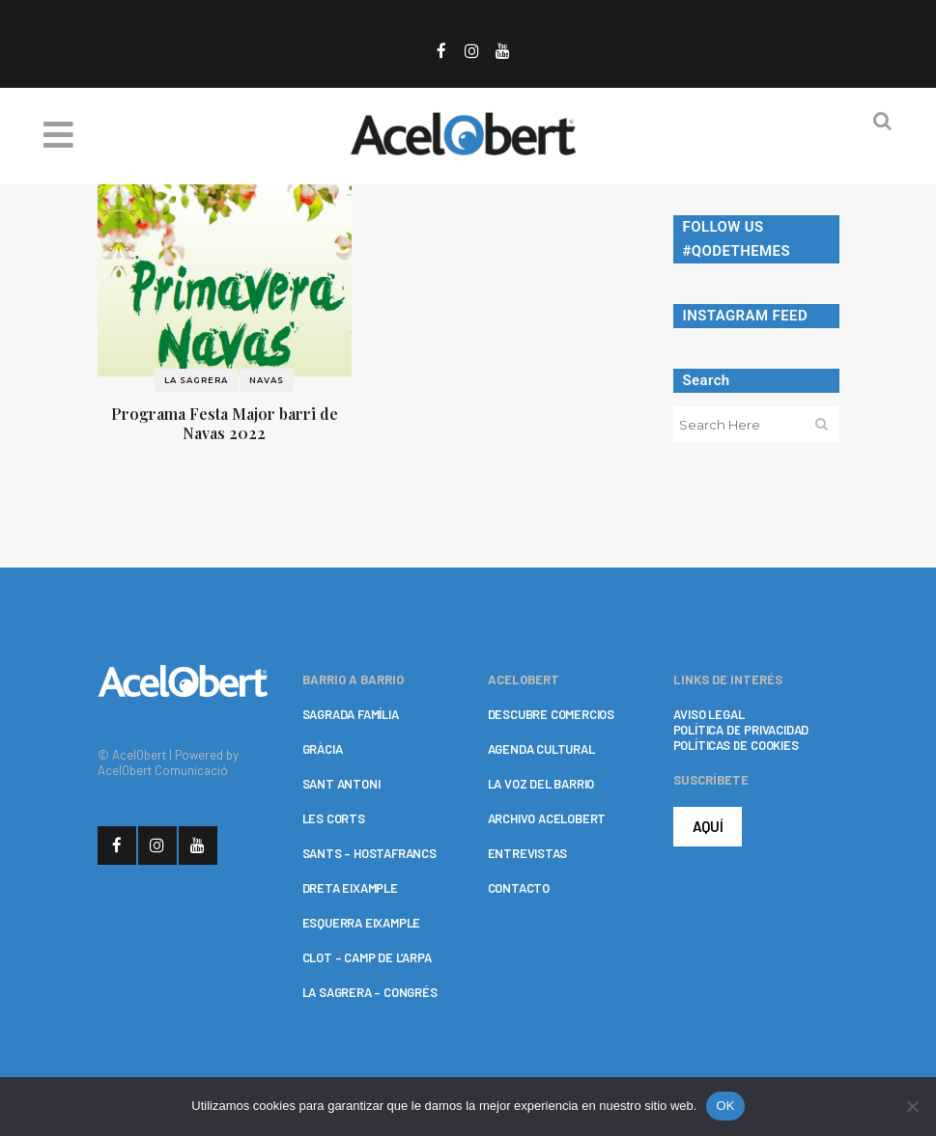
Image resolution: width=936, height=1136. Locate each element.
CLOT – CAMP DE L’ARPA (367, 957)
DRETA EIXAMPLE (350, 888)
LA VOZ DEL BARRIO (541, 783)
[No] (912, 1106)
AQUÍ (708, 826)
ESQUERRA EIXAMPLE (361, 922)
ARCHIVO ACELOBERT (547, 818)
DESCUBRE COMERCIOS (551, 714)
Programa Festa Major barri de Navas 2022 (224, 423)
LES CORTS (333, 818)
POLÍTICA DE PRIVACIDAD (741, 729)
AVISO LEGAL (709, 714)
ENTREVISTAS (527, 853)
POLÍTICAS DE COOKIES (736, 745)
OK (725, 1105)
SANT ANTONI (341, 783)
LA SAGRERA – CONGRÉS (370, 992)
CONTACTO (519, 888)
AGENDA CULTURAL (541, 749)
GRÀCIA (322, 749)
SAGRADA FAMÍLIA (350, 714)
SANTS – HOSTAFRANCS (369, 853)
